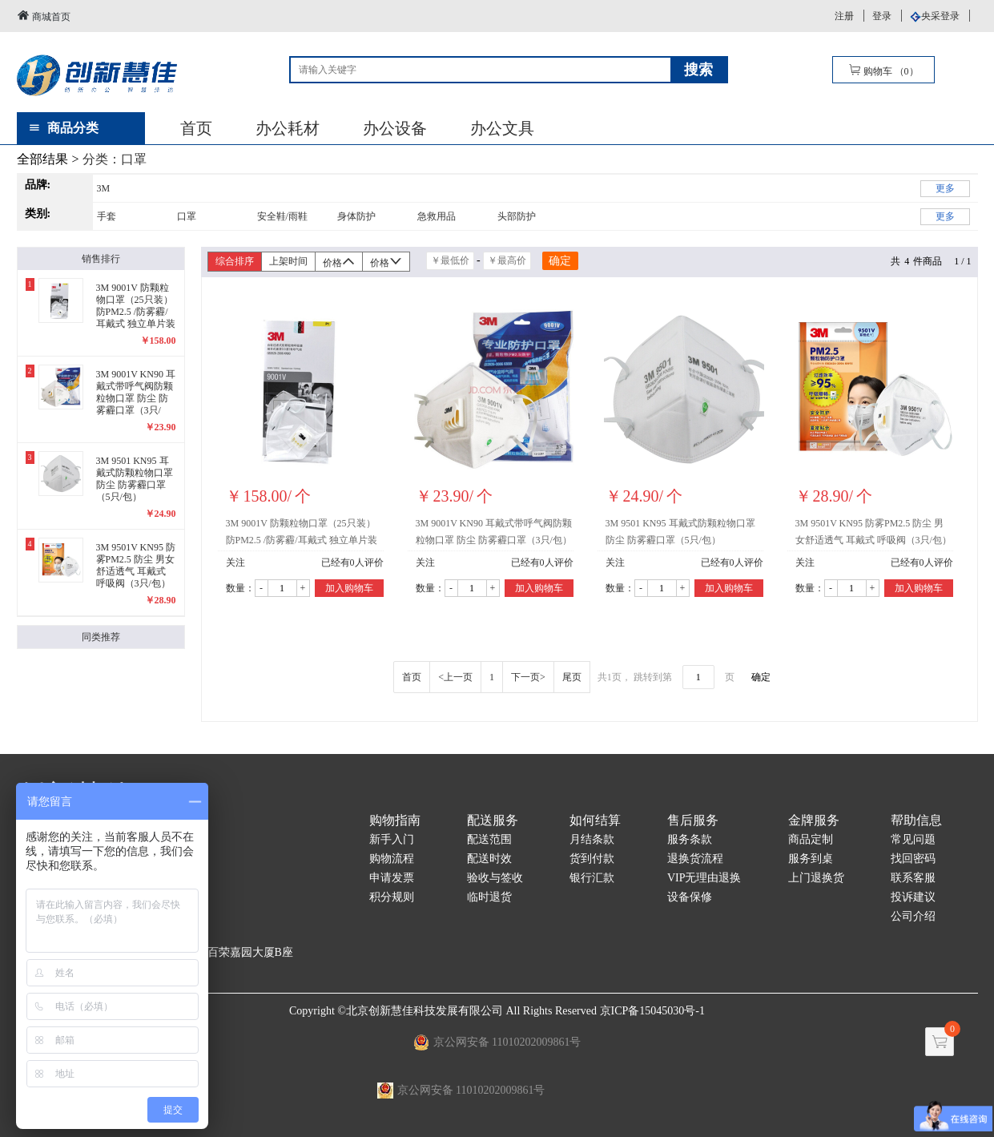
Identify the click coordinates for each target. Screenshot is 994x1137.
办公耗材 (288, 128)
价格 (339, 261)
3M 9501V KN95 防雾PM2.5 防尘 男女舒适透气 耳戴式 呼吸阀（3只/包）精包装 (873, 534)
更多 (945, 188)
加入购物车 (349, 588)
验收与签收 (495, 878)
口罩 (186, 216)
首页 (196, 128)
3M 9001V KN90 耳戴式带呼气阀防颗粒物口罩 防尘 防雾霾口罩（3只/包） (494, 532)
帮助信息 (916, 820)
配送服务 (492, 820)
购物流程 (391, 859)
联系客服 (913, 878)
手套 (106, 216)
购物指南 (395, 820)
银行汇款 (591, 878)
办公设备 (395, 128)
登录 (881, 16)
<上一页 (455, 677)
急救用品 (436, 216)
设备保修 (689, 897)
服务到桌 (810, 859)
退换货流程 (695, 859)
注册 (844, 16)
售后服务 (692, 820)
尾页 (572, 677)
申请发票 (391, 878)
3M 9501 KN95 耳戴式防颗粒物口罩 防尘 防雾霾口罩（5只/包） (680, 532)
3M (104, 188)
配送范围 (489, 839)
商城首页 (43, 16)
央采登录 (940, 16)
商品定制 (810, 839)
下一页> (528, 677)
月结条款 (591, 839)
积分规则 (391, 897)
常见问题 (913, 839)
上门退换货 (816, 878)
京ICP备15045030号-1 (652, 1011)
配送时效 (489, 859)
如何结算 (595, 820)
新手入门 (391, 839)
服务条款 (689, 839)
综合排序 (234, 261)
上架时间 (288, 261)
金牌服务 (813, 820)
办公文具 (502, 128)
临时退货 (489, 897)
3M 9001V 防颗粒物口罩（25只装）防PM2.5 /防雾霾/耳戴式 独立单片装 (301, 532)
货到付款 (591, 859)
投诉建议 (913, 897)
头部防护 (516, 216)
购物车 (883, 70)
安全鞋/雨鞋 (282, 216)
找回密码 (913, 859)
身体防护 (356, 216)
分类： (114, 159)
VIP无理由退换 (704, 878)
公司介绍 (913, 916)
